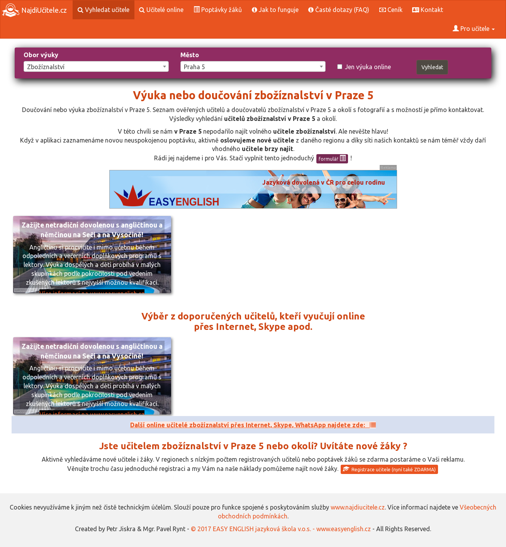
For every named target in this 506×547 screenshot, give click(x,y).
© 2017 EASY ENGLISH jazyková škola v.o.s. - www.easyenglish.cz (281, 528)
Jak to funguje (275, 9)
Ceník (390, 9)
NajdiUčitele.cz (34, 10)
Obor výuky (41, 54)
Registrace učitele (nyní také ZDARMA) (389, 469)
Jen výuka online (364, 66)
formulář (332, 158)
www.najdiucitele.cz (358, 507)
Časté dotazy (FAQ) (338, 9)
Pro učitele (474, 28)
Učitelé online (161, 9)
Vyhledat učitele (103, 9)
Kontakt (427, 9)
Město (189, 54)
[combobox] (96, 66)
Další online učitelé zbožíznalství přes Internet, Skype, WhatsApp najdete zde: (253, 424)
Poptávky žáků (218, 9)
